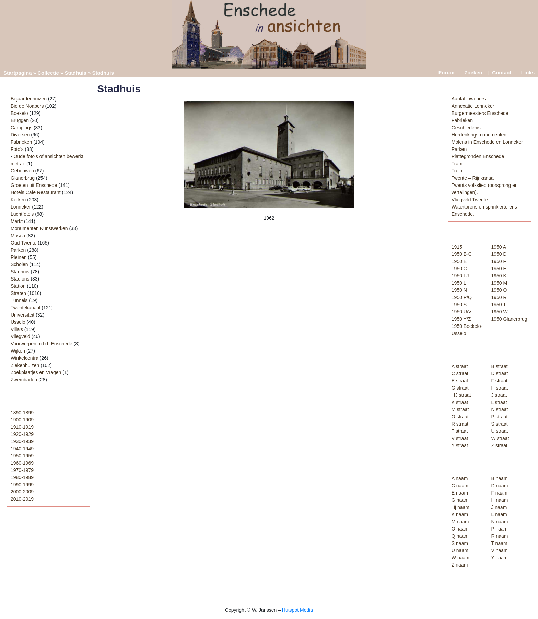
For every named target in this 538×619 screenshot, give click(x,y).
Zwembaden (24, 379)
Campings (21, 127)
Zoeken (473, 72)
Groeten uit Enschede (34, 185)
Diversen (20, 135)
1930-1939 (22, 441)
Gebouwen (22, 171)
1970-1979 (22, 470)
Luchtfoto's (22, 214)
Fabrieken (21, 142)
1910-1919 (22, 427)
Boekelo (19, 113)
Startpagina (17, 73)
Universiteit (22, 315)
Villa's (17, 329)
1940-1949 (22, 448)
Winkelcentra (24, 358)
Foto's (17, 149)
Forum (446, 72)
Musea (18, 235)
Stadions (20, 279)
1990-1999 (22, 484)
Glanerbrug (23, 178)
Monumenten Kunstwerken (39, 228)
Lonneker (21, 207)
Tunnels (19, 300)
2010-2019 (22, 499)
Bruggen (20, 120)
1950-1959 (22, 456)
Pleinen (19, 257)
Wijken (18, 351)
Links (528, 72)
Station (18, 286)
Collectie (48, 73)
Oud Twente (23, 243)
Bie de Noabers (27, 106)
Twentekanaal (25, 307)
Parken (18, 250)
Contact (501, 72)
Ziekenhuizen (25, 365)
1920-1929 (22, 434)
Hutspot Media (297, 610)
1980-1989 (22, 477)
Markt (17, 221)
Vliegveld (20, 336)
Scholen (19, 264)
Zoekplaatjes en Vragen (36, 372)
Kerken (18, 199)
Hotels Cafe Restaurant (36, 192)
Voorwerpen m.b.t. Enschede (41, 343)
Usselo (18, 322)
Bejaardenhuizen (29, 99)
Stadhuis (75, 73)
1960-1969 (22, 463)
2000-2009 (22, 492)
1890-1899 (22, 412)
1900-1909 (22, 419)
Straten (18, 293)
